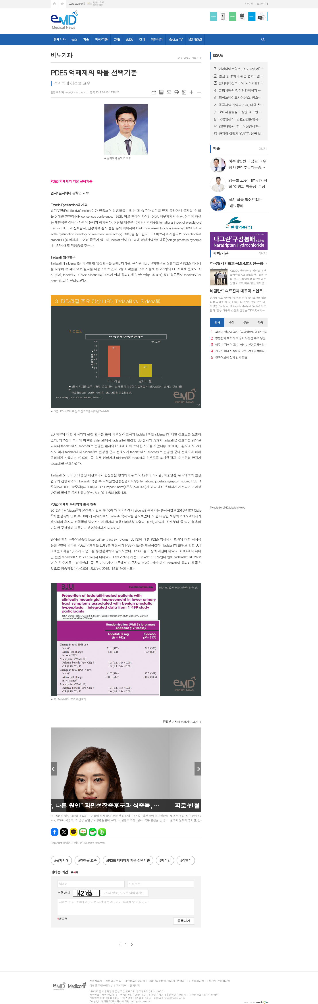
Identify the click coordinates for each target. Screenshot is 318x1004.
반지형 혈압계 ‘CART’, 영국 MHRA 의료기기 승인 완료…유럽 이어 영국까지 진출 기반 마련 (241, 133)
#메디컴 (165, 860)
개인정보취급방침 (135, 981)
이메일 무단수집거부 (101, 985)
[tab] (217, 322)
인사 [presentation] (217, 322)
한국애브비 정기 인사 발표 (231, 357)
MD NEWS (195, 39)
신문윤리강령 (196, 981)
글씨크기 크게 (191, 92)
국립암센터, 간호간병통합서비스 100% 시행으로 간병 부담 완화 (241, 119)
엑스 (64, 832)
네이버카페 (92, 832)
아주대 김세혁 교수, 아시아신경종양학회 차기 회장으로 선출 (241, 345)
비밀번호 (135, 883)
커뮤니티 (157, 39)
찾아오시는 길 (113, 981)
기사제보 (121, 985)
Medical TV (175, 39)
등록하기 (183, 920)
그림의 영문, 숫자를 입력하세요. (123, 892)
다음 (131, 944)
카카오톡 (73, 832)
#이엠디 (185, 860)
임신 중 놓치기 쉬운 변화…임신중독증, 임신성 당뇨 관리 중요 (241, 76)
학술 (86, 39)
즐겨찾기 (62, 4)
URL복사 (154, 92)
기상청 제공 (98, 5)
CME (117, 39)
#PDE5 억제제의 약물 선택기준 (128, 860)
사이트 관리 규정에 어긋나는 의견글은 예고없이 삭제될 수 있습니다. (103, 901)
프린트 (176, 92)
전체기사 (60, 39)
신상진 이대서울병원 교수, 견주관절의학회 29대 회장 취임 (241, 351)
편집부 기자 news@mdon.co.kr (68, 92)
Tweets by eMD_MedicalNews (227, 507)
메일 (169, 92)
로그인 (259, 3)
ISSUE (218, 55)
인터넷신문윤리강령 (218, 981)
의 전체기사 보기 (180, 722)
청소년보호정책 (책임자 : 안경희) (166, 981)
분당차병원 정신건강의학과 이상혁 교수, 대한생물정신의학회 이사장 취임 (241, 90)
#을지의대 (61, 860)
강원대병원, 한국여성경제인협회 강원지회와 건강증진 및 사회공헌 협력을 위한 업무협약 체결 (241, 126)
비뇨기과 (196, 57)
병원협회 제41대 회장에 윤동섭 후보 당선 (240, 338)
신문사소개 (96, 981)
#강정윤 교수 (87, 860)
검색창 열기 (263, 39)
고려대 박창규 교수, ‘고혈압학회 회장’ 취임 (241, 332)
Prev (54, 769)
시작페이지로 (54, 4)
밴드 (102, 832)
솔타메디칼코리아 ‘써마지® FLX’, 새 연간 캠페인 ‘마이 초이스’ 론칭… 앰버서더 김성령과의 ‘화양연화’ (241, 83)
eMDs (129, 39)
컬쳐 (142, 39)
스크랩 (184, 92)
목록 (161, 92)
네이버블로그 (83, 832)
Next (198, 769)
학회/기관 (101, 39)
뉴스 (74, 39)
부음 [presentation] (246, 322)
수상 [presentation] (231, 322)
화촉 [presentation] (260, 322)
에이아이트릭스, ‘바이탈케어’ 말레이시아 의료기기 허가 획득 (241, 69)
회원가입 (248, 3)
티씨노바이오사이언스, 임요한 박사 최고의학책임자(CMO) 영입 (241, 97)
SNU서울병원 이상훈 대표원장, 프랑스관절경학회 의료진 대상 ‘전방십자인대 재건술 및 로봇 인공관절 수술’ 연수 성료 (241, 112)
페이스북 (54, 832)
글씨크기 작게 (199, 92)
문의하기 (135, 985)
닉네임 (63, 883)
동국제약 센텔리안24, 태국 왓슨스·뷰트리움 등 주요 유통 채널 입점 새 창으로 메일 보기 (241, 105)
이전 (119, 944)
